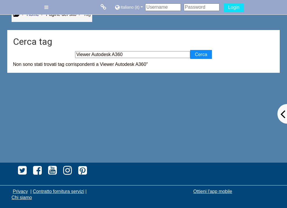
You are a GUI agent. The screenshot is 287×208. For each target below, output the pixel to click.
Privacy (20, 191)
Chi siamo (22, 197)
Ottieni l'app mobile (212, 191)
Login (233, 7)
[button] (128, 7)
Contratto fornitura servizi (58, 191)
